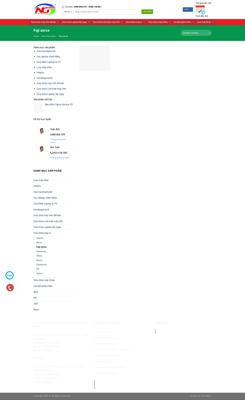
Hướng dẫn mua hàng (105, 343)
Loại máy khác (205, 22)
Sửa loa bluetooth (46, 51)
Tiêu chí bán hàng (103, 337)
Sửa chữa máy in (135, 22)
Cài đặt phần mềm (184, 22)
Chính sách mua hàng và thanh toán (112, 349)
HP (37, 269)
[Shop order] (196, 33)
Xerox (39, 242)
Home (36, 36)
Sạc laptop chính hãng (48, 56)
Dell (35, 303)
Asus (36, 309)
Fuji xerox (41, 247)
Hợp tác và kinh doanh (105, 373)
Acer (35, 291)
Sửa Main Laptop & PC (49, 62)
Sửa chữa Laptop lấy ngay (76, 22)
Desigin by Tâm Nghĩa (201, 396)
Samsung (41, 251)
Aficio (39, 256)
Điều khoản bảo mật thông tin (109, 367)
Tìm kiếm (147, 11)
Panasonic (41, 264)
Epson (39, 260)
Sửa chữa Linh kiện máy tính (108, 22)
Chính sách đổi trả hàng (106, 355)
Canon (39, 273)
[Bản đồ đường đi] (43, 350)
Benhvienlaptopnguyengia (178, 331)
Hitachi (40, 72)
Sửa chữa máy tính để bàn (45, 22)
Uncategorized (44, 78)
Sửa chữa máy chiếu (159, 22)
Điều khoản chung (103, 332)
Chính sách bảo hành (105, 361)
